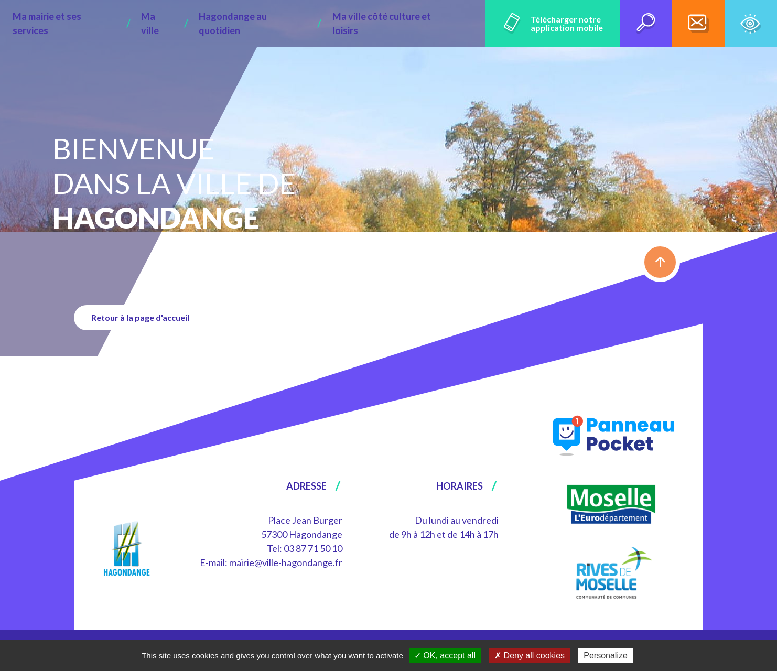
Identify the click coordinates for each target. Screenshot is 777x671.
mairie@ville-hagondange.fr (285, 562)
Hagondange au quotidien (264, 23)
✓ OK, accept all (445, 655)
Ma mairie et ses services (97, 23)
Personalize (606, 655)
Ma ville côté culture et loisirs (392, 23)
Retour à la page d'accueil (144, 317)
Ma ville (180, 23)
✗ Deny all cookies (529, 655)
